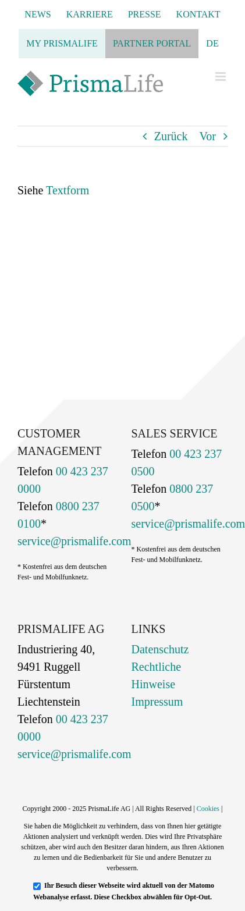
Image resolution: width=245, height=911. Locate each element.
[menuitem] (212, 43)
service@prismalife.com (74, 541)
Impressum (157, 701)
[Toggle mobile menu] (221, 76)
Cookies (208, 809)
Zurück (171, 136)
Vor (207, 136)
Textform (67, 190)
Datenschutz (160, 649)
